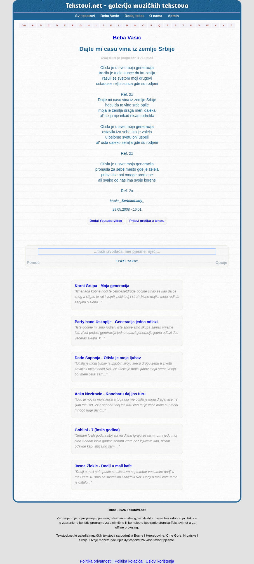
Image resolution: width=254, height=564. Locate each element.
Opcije (221, 263)
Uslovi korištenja (160, 561)
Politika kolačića (129, 561)
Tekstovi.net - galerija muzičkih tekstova (127, 6)
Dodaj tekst (134, 16)
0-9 (23, 25)
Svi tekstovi (85, 16)
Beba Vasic (109, 16)
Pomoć (33, 263)
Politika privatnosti (95, 561)
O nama (155, 16)
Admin (173, 16)
